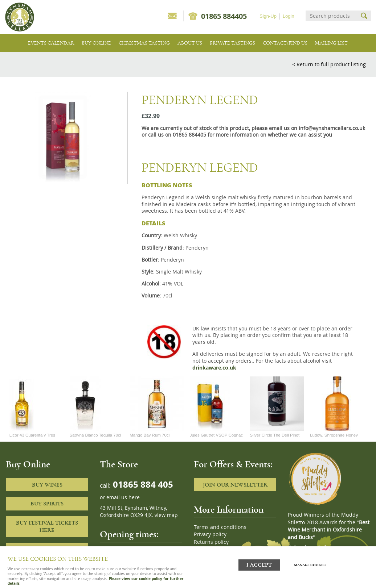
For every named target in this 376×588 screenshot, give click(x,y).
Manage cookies (312, 564)
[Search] (331, 16)
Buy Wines (47, 485)
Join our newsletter (235, 485)
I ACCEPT (259, 563)
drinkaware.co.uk (214, 367)
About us (189, 43)
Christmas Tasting (144, 43)
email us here (123, 497)
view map (166, 515)
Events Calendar (51, 43)
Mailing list (331, 43)
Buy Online (96, 43)
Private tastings (232, 43)
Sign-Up (268, 16)
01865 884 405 (142, 484)
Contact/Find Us (285, 43)
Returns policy (211, 542)
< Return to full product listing (329, 64)
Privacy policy (210, 534)
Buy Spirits (47, 503)
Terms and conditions (220, 527)
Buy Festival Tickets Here (47, 526)
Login (288, 16)
